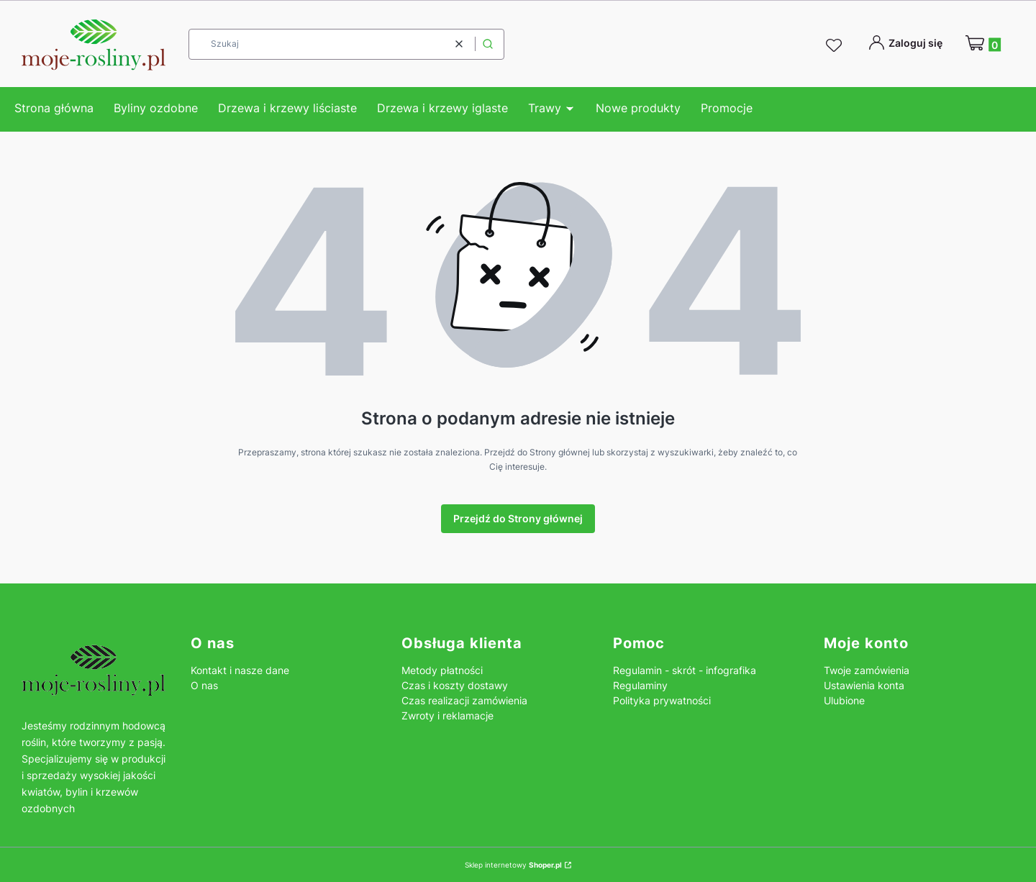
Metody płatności (442, 670)
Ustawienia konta (864, 685)
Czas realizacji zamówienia (464, 700)
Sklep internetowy (513, 864)
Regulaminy (640, 685)
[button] (488, 44)
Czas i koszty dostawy (454, 685)
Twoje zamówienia (866, 670)
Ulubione (844, 700)
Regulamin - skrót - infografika (684, 670)
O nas (204, 685)
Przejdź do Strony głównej (518, 518)
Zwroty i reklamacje (447, 715)
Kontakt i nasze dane (240, 670)
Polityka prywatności (662, 700)
